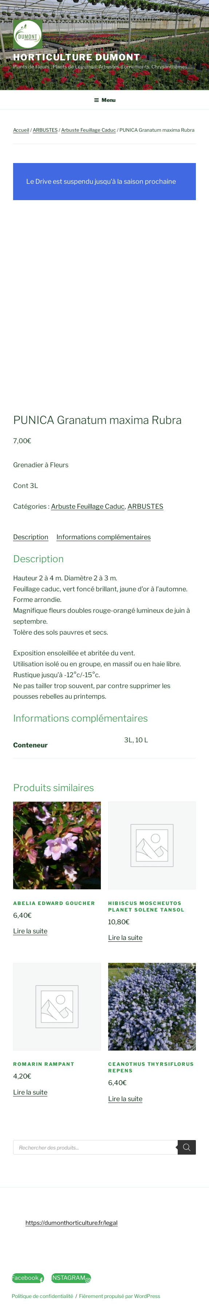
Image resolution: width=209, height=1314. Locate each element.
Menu (104, 100)
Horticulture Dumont (76, 57)
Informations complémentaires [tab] (103, 537)
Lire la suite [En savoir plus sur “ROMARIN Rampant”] (30, 1092)
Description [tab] (30, 537)
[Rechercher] (187, 1147)
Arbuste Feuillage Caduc (88, 130)
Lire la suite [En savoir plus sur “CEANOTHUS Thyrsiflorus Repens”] (125, 1099)
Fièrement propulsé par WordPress (119, 1296)
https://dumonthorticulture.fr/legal (71, 1222)
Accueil (21, 130)
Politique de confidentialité (42, 1296)
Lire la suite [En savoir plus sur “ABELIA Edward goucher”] (30, 931)
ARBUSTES (45, 130)
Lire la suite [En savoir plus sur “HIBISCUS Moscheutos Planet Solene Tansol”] (125, 937)
